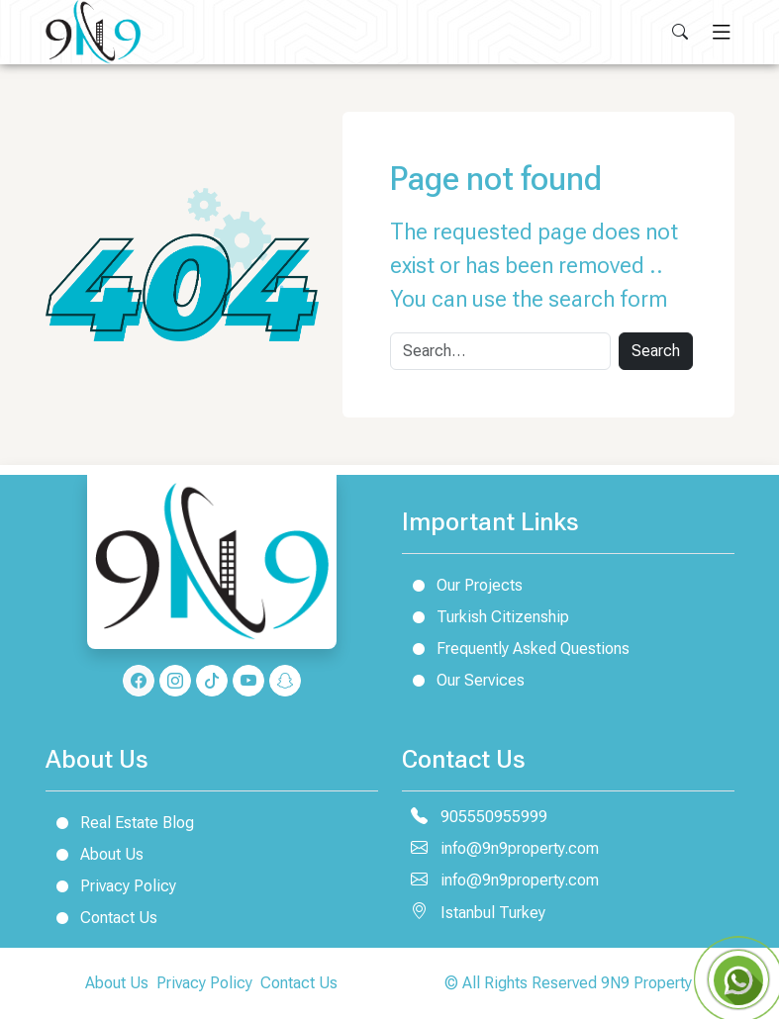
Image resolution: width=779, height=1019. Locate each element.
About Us (95, 854)
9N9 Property (646, 982)
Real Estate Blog (120, 822)
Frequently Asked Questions (516, 648)
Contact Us (101, 917)
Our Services (463, 680)
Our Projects (462, 585)
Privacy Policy (111, 885)
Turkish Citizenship (485, 616)
